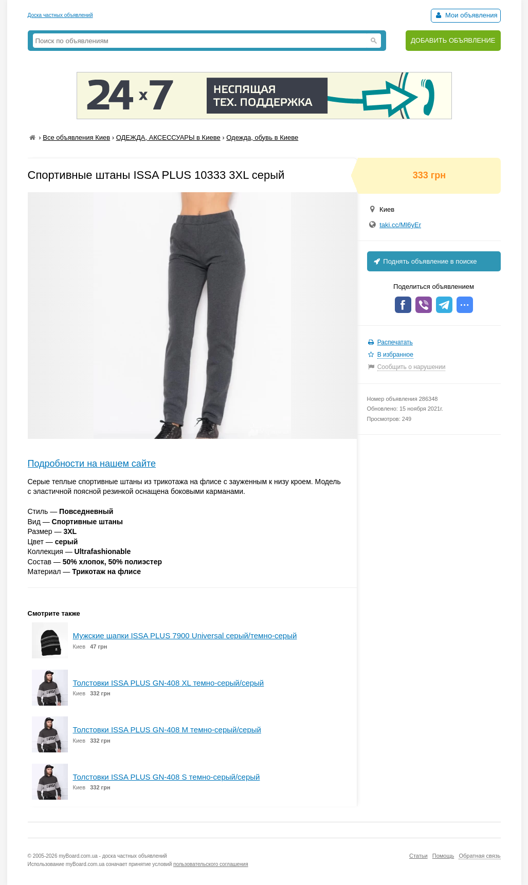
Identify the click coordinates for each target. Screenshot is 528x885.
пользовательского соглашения (210, 864)
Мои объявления (465, 15)
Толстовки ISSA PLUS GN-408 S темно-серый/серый (166, 776)
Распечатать (395, 342)
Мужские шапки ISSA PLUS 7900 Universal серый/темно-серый (185, 635)
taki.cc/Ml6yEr (400, 225)
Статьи (418, 856)
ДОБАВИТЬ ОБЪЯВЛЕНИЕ (453, 40)
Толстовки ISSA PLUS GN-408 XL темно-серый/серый (168, 682)
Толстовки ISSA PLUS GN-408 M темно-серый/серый (167, 729)
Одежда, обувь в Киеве (262, 137)
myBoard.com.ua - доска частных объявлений (113, 856)
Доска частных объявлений (60, 15)
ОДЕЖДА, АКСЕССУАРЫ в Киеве (168, 137)
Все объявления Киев (76, 137)
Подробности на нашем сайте (92, 463)
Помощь (443, 856)
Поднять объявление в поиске (424, 261)
